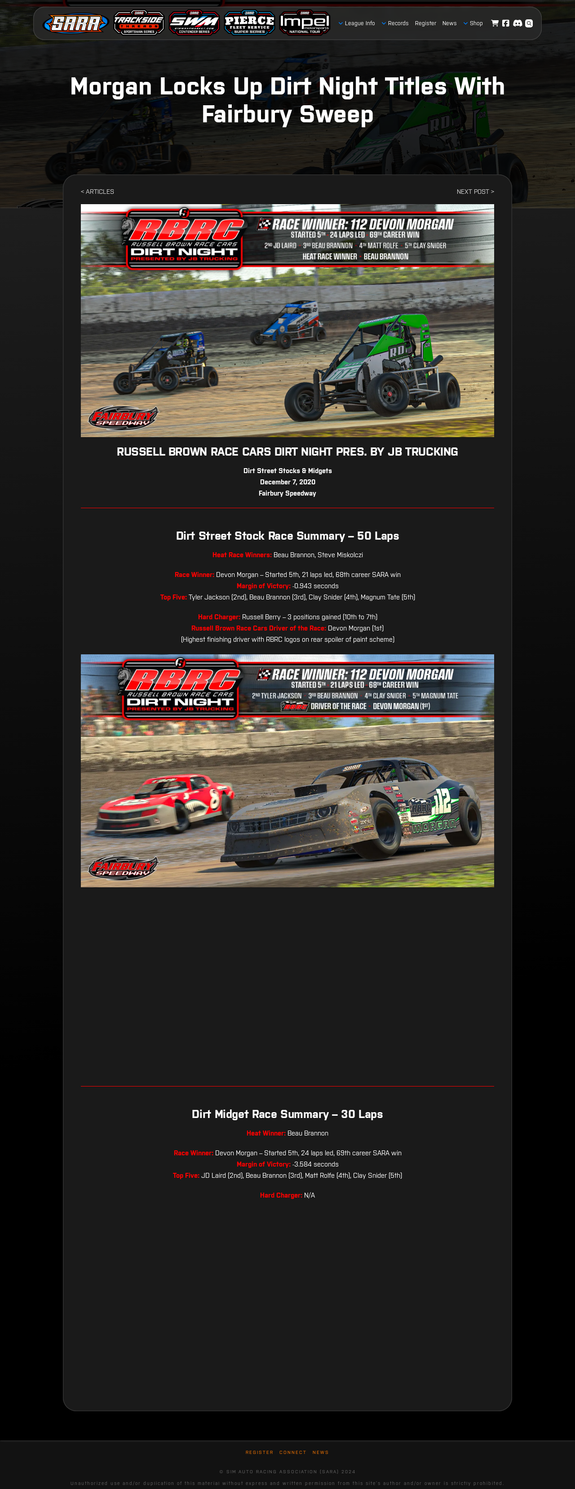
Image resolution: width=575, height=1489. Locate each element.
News (321, 1452)
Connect (293, 1452)
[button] (529, 23)
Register (260, 1452)
